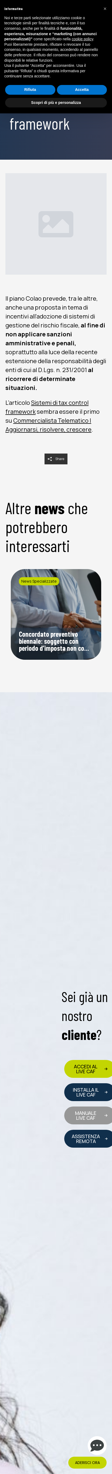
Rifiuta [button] (30, 89)
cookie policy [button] (82, 39)
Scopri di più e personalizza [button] (56, 102)
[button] (105, 8)
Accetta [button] (82, 89)
